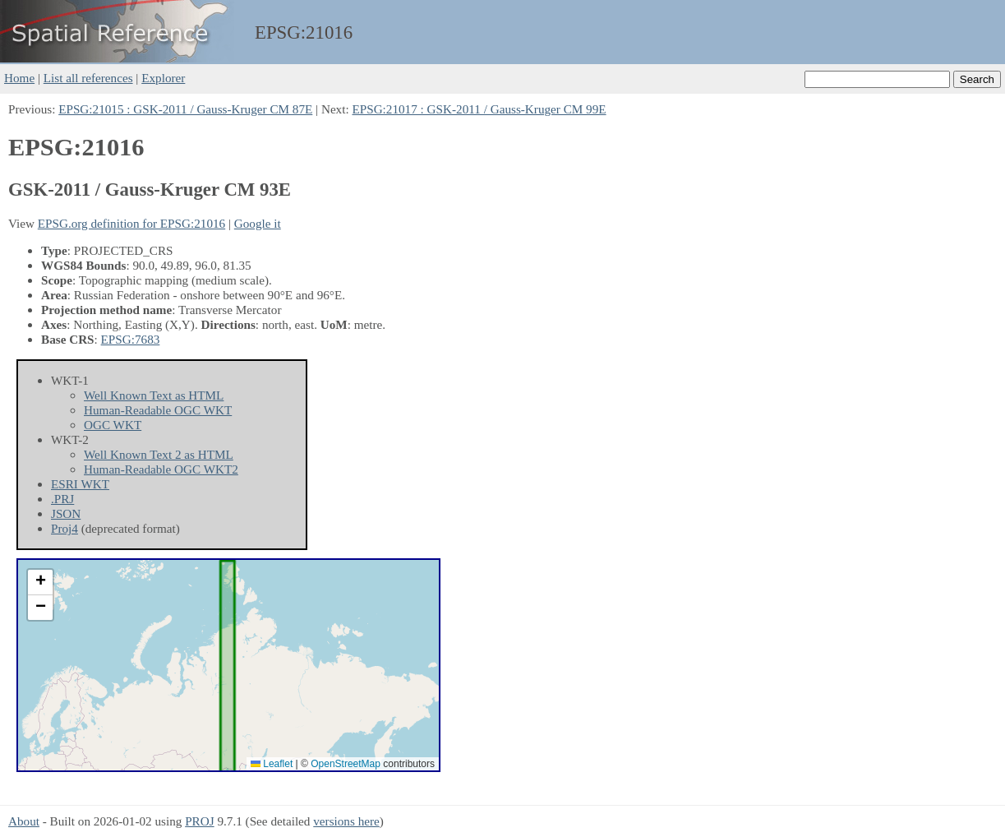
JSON (66, 513)
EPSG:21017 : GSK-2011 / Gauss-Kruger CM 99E (479, 109)
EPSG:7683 (130, 339)
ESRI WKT (80, 484)
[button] (40, 582)
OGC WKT (112, 425)
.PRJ (62, 499)
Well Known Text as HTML (154, 395)
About (23, 821)
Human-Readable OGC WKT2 (161, 469)
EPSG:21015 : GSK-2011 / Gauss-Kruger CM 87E (185, 109)
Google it (257, 223)
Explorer (163, 78)
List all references (88, 78)
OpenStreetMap (345, 764)
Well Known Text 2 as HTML (158, 454)
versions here (346, 821)
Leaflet (272, 764)
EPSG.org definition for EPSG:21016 (131, 223)
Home (19, 78)
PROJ (199, 821)
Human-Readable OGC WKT (158, 410)
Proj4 (64, 528)
